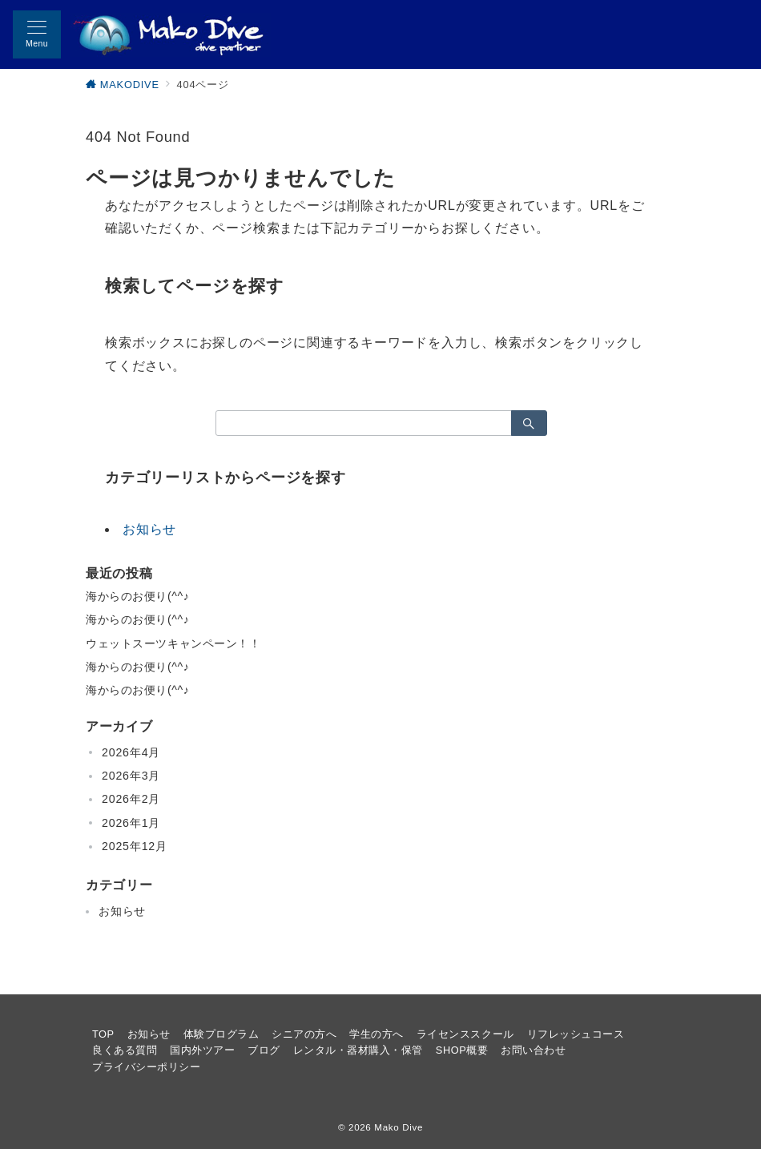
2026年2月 (131, 798)
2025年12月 (134, 846)
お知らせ (149, 529)
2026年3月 (131, 775)
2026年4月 (131, 752)
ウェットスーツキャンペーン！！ (173, 643)
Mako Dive (398, 1127)
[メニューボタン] (37, 34)
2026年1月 (131, 822)
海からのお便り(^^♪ (137, 596)
